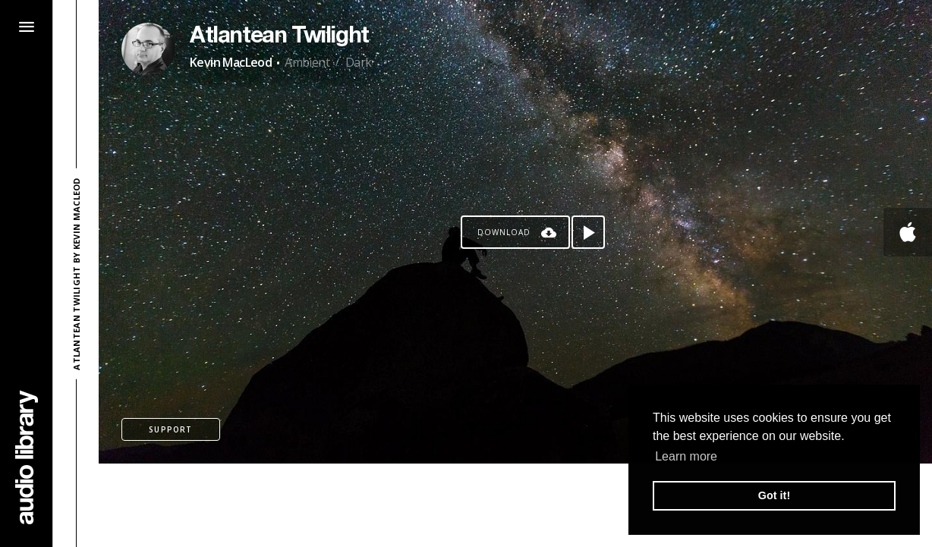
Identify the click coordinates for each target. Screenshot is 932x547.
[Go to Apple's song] (907, 232)
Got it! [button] (774, 495)
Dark (358, 62)
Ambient (307, 62)
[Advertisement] (515, 505)
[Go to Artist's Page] (148, 49)
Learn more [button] (686, 456)
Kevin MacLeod (231, 62)
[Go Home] (26, 457)
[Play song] (588, 232)
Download (504, 232)
